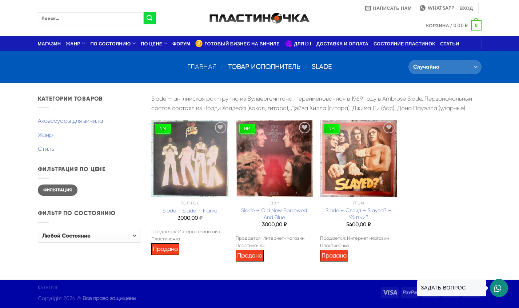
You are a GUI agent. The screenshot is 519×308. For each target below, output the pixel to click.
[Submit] (150, 18)
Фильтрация (57, 189)
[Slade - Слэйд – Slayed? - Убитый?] (358, 158)
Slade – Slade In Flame (190, 211)
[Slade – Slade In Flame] (189, 158)
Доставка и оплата (342, 43)
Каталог (48, 287)
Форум (181, 43)
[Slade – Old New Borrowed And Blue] (274, 158)
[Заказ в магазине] (444, 67)
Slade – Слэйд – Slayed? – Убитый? (359, 213)
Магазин (49, 43)
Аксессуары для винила (70, 120)
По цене (154, 43)
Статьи (449, 43)
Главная (202, 66)
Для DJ (298, 43)
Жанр (75, 43)
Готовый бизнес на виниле (237, 43)
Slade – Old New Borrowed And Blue (274, 213)
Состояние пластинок (404, 43)
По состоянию (113, 43)
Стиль (46, 148)
